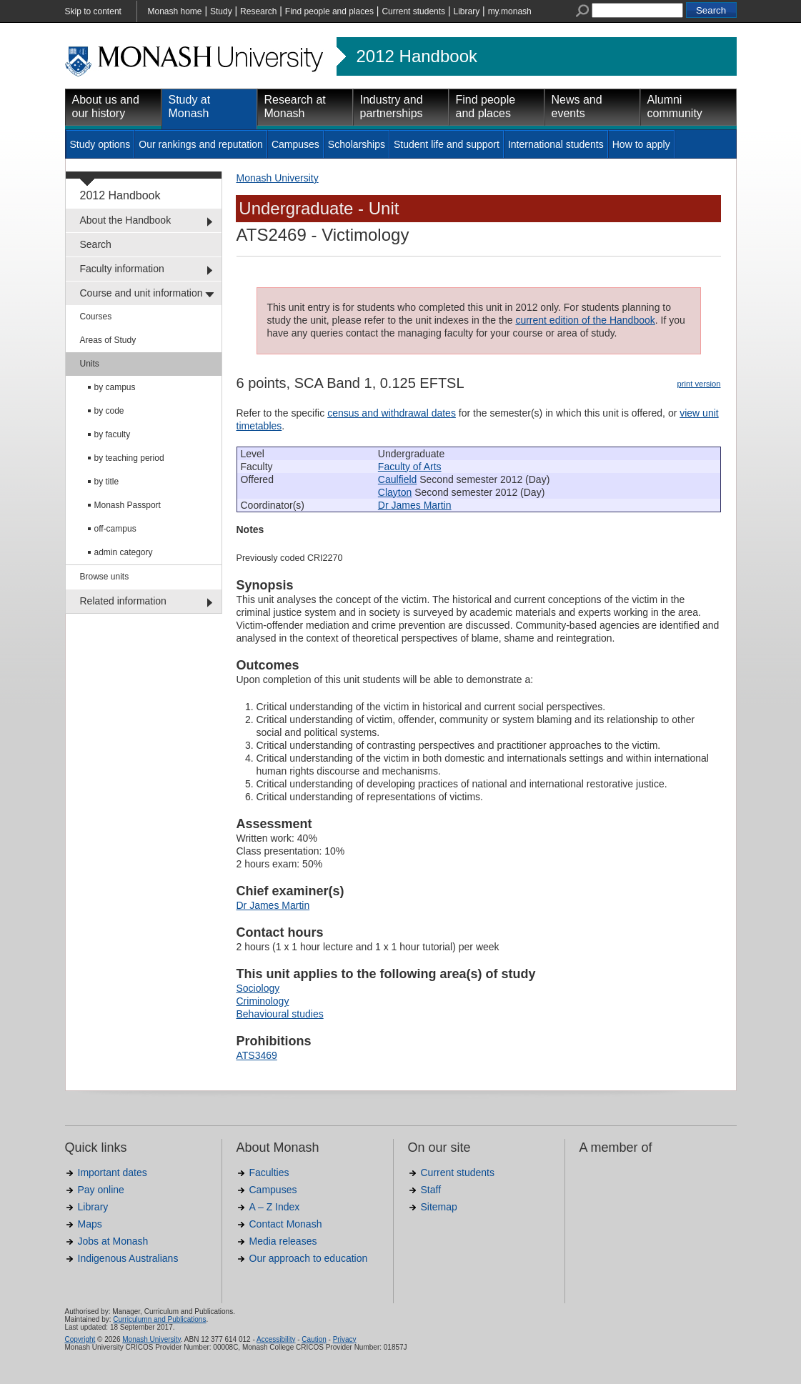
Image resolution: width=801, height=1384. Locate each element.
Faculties (269, 1172)
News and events (577, 106)
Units (89, 364)
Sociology (258, 988)
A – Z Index (274, 1207)
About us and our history (105, 106)
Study (221, 11)
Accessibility (276, 1339)
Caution (314, 1339)
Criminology (263, 1001)
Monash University (278, 178)
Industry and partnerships (391, 106)
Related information (123, 601)
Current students (413, 11)
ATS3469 (257, 1055)
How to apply (641, 144)
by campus (115, 387)
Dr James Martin (415, 505)
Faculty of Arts (410, 466)
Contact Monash (285, 1224)
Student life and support (446, 144)
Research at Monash (295, 106)
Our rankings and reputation (201, 144)
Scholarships (356, 144)
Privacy (345, 1339)
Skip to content (93, 11)
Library (467, 11)
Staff (431, 1189)
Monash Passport (127, 505)
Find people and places (329, 11)
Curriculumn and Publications (159, 1319)
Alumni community (674, 106)
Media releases (283, 1241)
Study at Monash (190, 106)
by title (106, 482)
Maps (90, 1224)
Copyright (80, 1339)
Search (95, 244)
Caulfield (397, 479)
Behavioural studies (280, 1014)
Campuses (295, 144)
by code (109, 411)
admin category (123, 552)
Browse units (104, 577)
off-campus (115, 529)
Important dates (112, 1172)
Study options (100, 144)
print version (699, 383)
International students (556, 144)
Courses (96, 317)
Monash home (175, 11)
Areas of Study (108, 340)
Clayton (395, 492)
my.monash (510, 11)
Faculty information (122, 268)
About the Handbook (125, 220)
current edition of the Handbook (585, 320)
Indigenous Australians (128, 1258)
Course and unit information (141, 293)
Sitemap (439, 1207)
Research (258, 11)
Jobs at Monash (113, 1241)
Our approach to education (308, 1258)
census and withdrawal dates (391, 413)
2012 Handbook (417, 56)
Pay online (101, 1189)
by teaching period (129, 458)
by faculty (112, 434)
